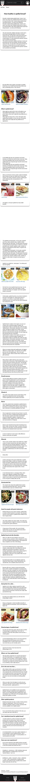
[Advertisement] (15, 66)
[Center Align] (22, 2)
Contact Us (22, 777)
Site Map (7, 777)
